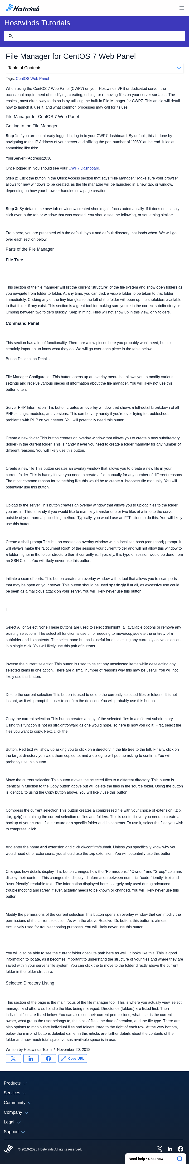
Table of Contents (94, 67)
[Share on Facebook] (48, 1058)
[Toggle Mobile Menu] (181, 8)
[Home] (23, 8)
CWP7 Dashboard (83, 168)
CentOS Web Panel (32, 79)
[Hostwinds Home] (8, 1149)
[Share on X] (13, 1058)
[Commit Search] (10, 36)
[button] (155, 1157)
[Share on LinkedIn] (31, 1058)
